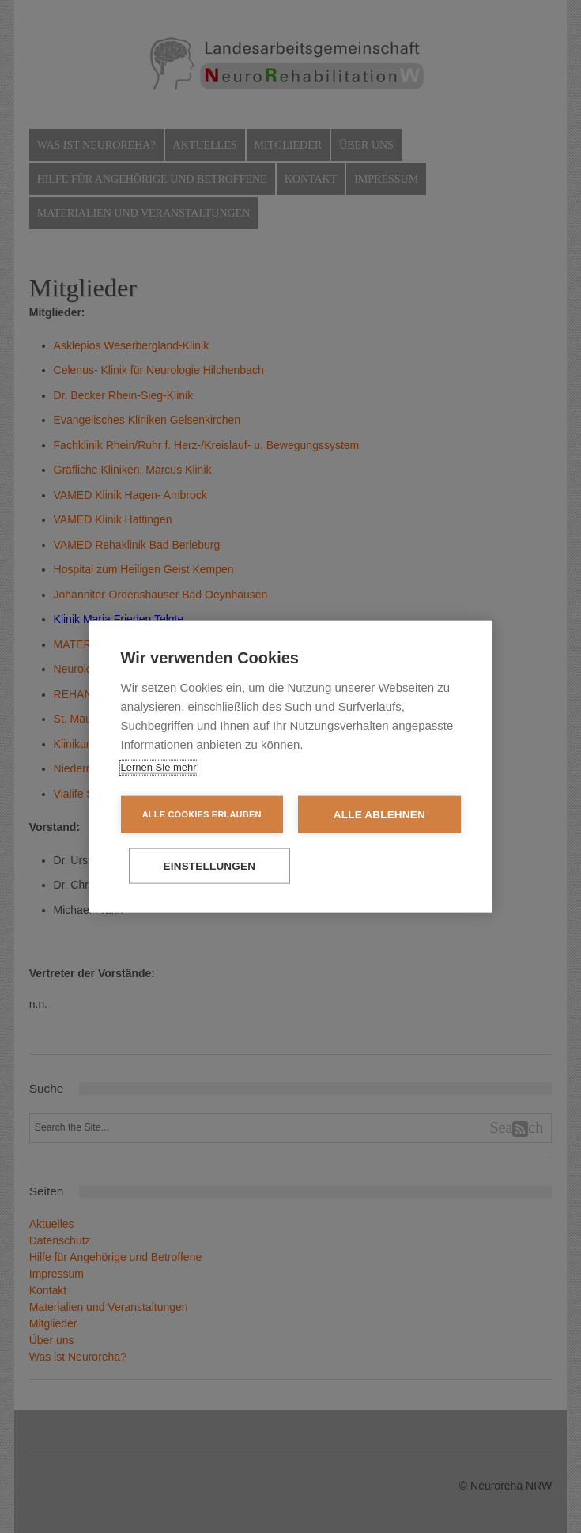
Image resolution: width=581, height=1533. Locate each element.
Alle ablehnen (381, 814)
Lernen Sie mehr (159, 766)
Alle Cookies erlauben (199, 813)
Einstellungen (290, 866)
